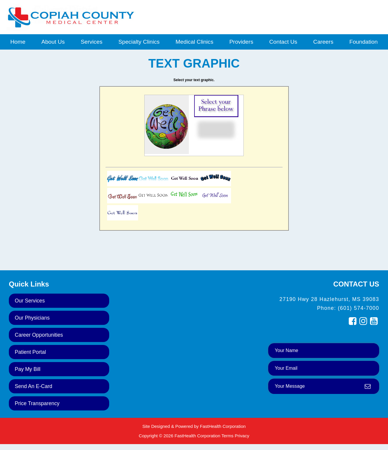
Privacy (242, 435)
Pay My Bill (27, 369)
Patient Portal (30, 352)
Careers (323, 42)
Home (17, 42)
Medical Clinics (194, 42)
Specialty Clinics (139, 42)
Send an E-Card (33, 386)
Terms (227, 435)
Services (91, 42)
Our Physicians (32, 318)
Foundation (363, 42)
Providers (241, 42)
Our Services (30, 301)
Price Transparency (37, 403)
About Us (53, 42)
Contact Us (283, 42)
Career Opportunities (39, 335)
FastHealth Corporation (223, 426)
